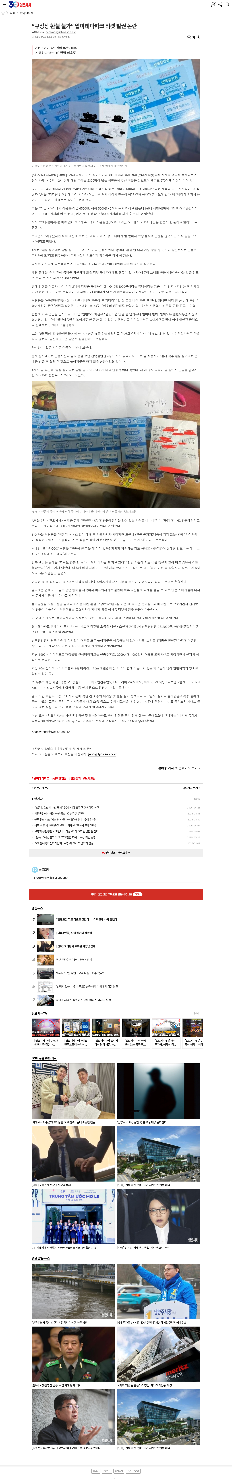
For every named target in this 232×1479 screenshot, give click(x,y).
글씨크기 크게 (198, 37)
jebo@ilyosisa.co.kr (102, 754)
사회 (12, 13)
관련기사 (37, 799)
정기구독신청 (133, 1471)
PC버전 (106, 1471)
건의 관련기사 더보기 (116, 852)
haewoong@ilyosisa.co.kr (51, 731)
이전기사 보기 (41, 788)
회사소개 (119, 1471)
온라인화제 (26, 13)
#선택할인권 (59, 778)
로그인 (96, 1471)
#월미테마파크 (40, 778)
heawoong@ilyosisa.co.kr (61, 32)
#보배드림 (89, 778)
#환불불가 (75, 778)
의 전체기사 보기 (178, 768)
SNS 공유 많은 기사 (44, 1058)
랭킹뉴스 (37, 908)
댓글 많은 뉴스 (41, 1258)
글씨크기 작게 (189, 37)
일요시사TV (39, 1013)
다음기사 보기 (190, 788)
